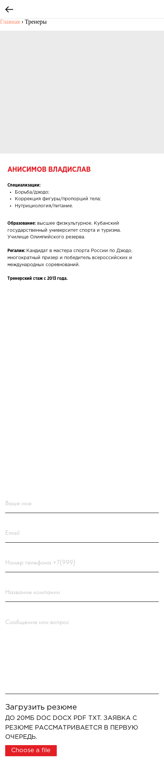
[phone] (82, 562)
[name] (82, 503)
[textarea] (82, 653)
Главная (10, 22)
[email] (82, 532)
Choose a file (30, 750)
